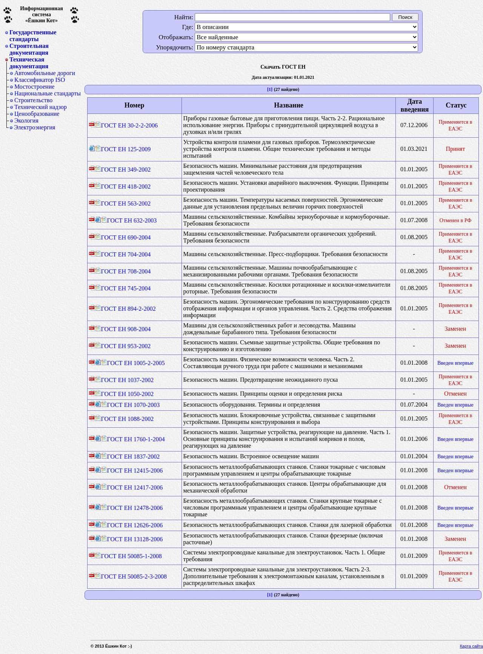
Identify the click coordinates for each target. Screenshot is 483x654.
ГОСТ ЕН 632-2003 (129, 220)
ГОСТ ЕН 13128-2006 (132, 539)
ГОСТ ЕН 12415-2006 (132, 470)
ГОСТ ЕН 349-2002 (123, 169)
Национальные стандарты (47, 93)
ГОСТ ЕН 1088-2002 (124, 419)
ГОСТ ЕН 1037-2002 (124, 380)
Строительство (33, 100)
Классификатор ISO (39, 80)
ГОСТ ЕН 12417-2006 (132, 487)
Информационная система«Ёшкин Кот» (41, 14)
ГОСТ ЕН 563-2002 (123, 203)
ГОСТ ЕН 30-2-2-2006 (126, 125)
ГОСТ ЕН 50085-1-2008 (128, 556)
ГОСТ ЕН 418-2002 (123, 186)
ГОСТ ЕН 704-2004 (123, 254)
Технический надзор (40, 107)
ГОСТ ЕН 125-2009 (123, 149)
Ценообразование (36, 114)
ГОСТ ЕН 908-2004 (123, 329)
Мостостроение (34, 86)
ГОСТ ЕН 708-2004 (123, 271)
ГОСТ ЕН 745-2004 (123, 288)
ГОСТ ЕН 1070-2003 (130, 405)
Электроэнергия (34, 127)
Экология (26, 120)
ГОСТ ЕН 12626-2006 (132, 525)
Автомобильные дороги (44, 73)
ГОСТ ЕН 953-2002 (123, 346)
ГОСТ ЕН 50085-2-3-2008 (131, 576)
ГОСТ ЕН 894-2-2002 (125, 309)
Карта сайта (471, 646)
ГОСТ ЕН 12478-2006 (132, 508)
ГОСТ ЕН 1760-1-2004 (133, 439)
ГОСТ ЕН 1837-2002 (130, 456)
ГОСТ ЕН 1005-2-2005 (133, 363)
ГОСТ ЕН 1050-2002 (124, 394)
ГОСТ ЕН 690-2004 (123, 237)
